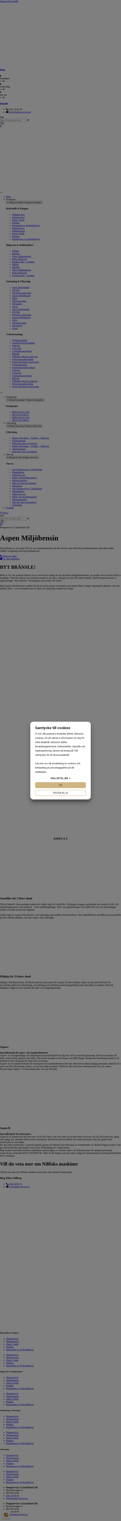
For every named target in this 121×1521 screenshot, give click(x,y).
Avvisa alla (60, 792)
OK (60, 785)
